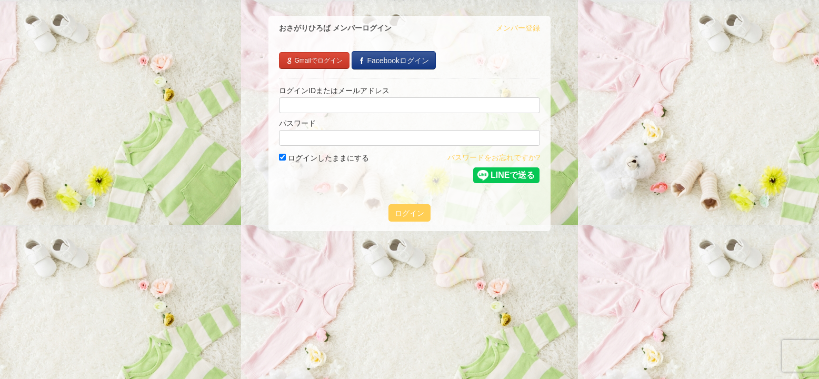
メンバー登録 (518, 28)
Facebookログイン (393, 60)
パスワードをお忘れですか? (493, 157)
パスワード (297, 123)
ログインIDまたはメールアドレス (334, 90)
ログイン (409, 213)
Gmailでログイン (314, 60)
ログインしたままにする (324, 158)
